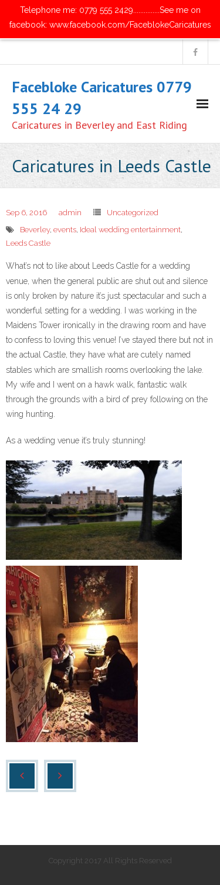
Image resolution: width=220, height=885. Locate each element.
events (64, 229)
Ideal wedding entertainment (130, 229)
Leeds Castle (28, 243)
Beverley (35, 229)
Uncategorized (132, 212)
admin (70, 212)
